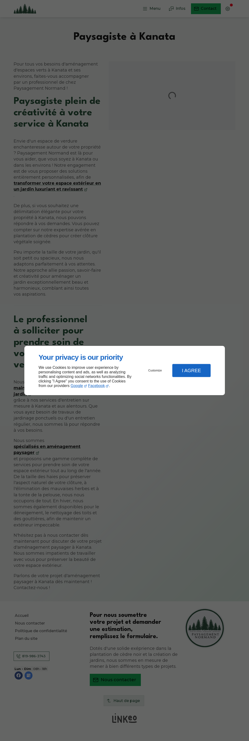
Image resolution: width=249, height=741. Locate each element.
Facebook (96, 386)
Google (77, 386)
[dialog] (124, 370)
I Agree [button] (191, 370)
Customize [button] (155, 370)
